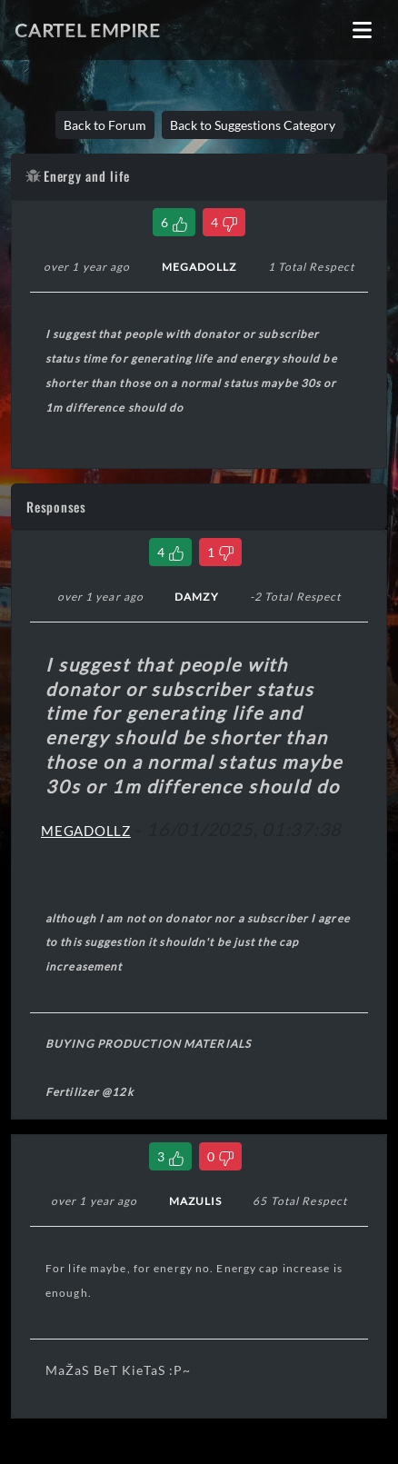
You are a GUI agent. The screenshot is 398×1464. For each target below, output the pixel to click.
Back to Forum (105, 125)
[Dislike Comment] (220, 552)
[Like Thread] (174, 222)
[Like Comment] (170, 552)
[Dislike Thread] (224, 222)
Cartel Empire (88, 30)
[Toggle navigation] (362, 30)
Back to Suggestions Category (252, 125)
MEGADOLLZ (86, 830)
